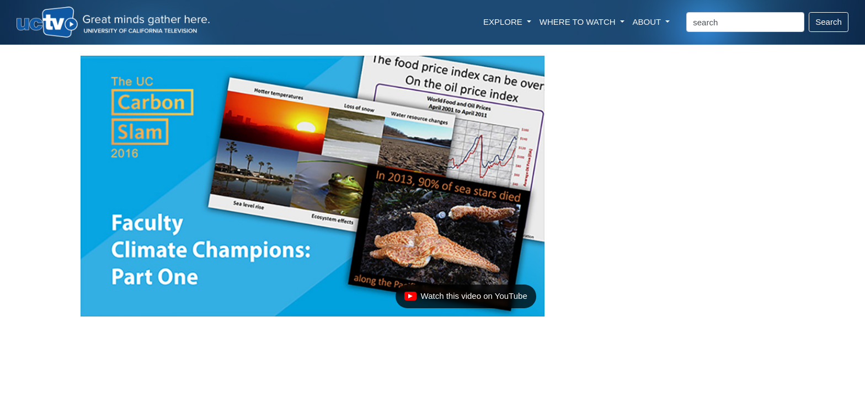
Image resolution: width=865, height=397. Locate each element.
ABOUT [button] (648, 21)
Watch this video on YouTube (465, 299)
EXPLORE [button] (504, 21)
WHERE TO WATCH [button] (579, 21)
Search (828, 21)
